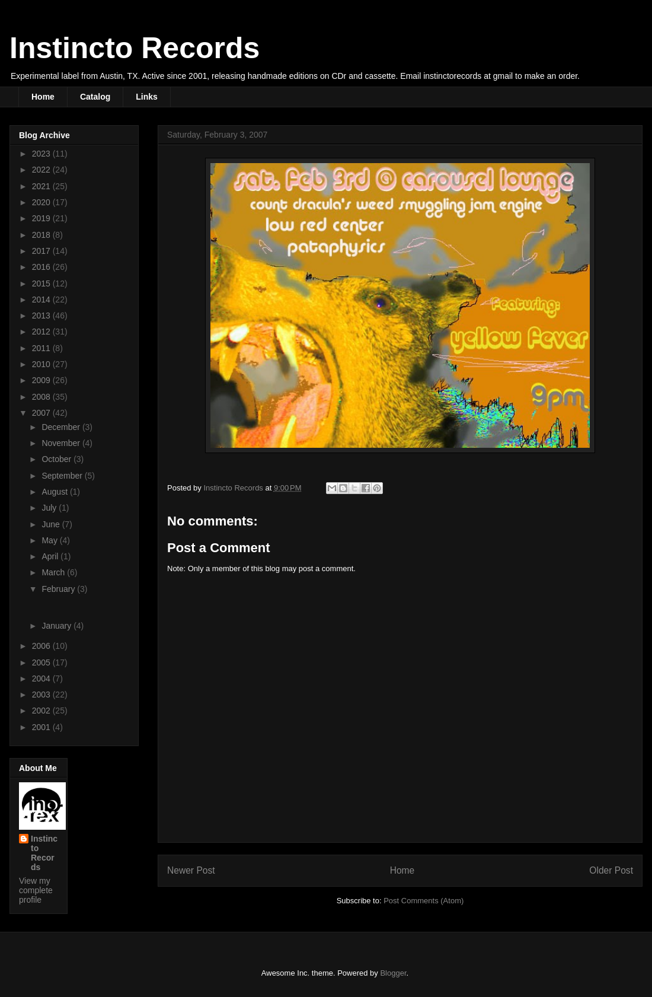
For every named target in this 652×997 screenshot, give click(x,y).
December (61, 427)
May (50, 540)
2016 (42, 267)
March (54, 572)
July (50, 507)
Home (43, 96)
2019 (42, 218)
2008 (42, 397)
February (59, 589)
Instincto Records (134, 48)
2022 (42, 169)
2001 (42, 727)
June (51, 524)
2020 (42, 202)
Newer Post (191, 870)
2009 (42, 380)
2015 (42, 283)
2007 (42, 413)
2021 (42, 186)
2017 (42, 251)
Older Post (611, 870)
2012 (42, 331)
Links (147, 96)
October (57, 459)
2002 (42, 710)
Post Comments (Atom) (423, 900)
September (62, 475)
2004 (42, 678)
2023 (42, 153)
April (50, 556)
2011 (42, 348)
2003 (42, 694)
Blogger (393, 973)
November (61, 443)
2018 (42, 235)
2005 (42, 662)
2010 (42, 364)
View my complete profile (36, 890)
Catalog (95, 96)
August (55, 491)
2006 (42, 646)
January (57, 625)
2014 (42, 299)
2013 (42, 315)
